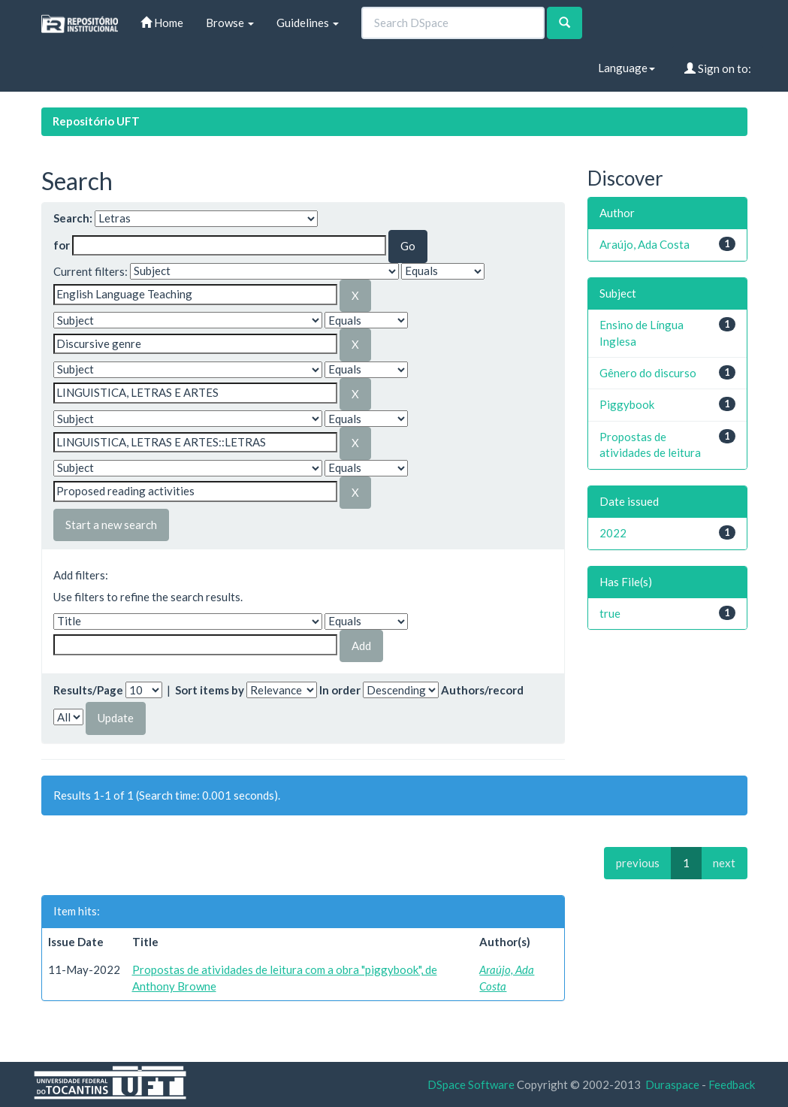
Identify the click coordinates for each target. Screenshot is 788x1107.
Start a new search (111, 524)
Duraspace (672, 1084)
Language (626, 67)
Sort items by (209, 690)
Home (161, 22)
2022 (612, 533)
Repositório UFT (96, 121)
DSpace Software (471, 1084)
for (61, 245)
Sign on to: (717, 68)
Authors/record (482, 690)
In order (340, 690)
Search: (72, 218)
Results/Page (88, 690)
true (609, 613)
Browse (230, 22)
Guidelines (307, 22)
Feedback (731, 1084)
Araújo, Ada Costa (644, 244)
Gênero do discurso (647, 373)
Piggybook (626, 404)
